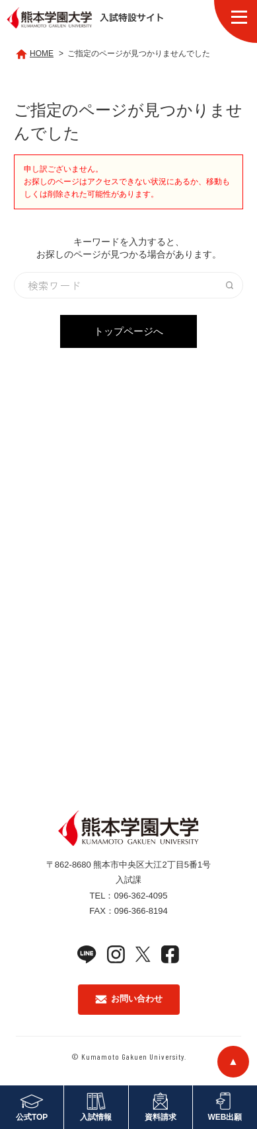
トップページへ (128, 331)
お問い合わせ (129, 999)
